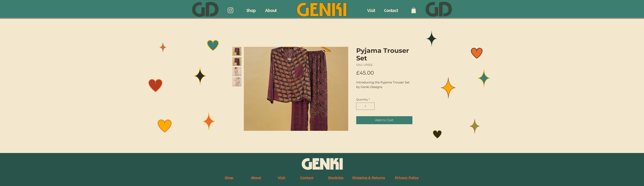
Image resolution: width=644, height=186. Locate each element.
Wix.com (356, 184)
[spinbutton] (365, 106)
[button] (413, 10)
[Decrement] (359, 106)
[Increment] (371, 106)
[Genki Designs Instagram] (230, 10)
